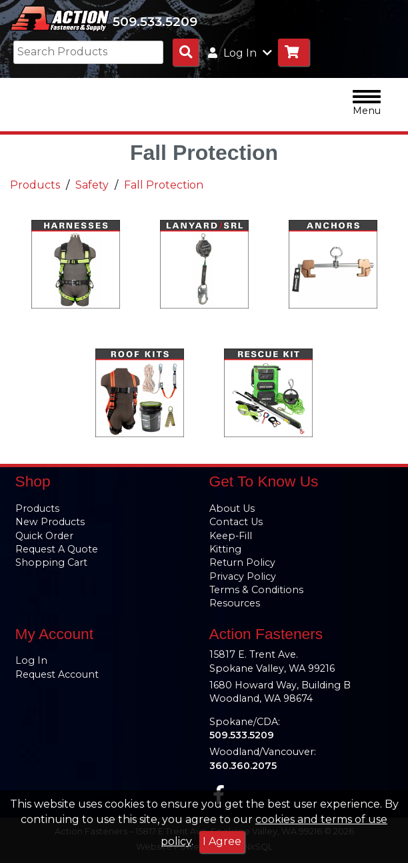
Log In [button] (240, 53)
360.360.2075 (243, 766)
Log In (31, 660)
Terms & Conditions (256, 590)
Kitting (225, 549)
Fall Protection (163, 185)
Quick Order (44, 536)
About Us (232, 508)
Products (35, 185)
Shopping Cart (51, 562)
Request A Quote (56, 549)
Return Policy (242, 562)
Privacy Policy (242, 576)
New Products (50, 522)
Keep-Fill (230, 536)
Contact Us (236, 522)
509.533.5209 (155, 21)
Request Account (57, 674)
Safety (92, 185)
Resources (234, 603)
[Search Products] (186, 52)
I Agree (222, 841)
